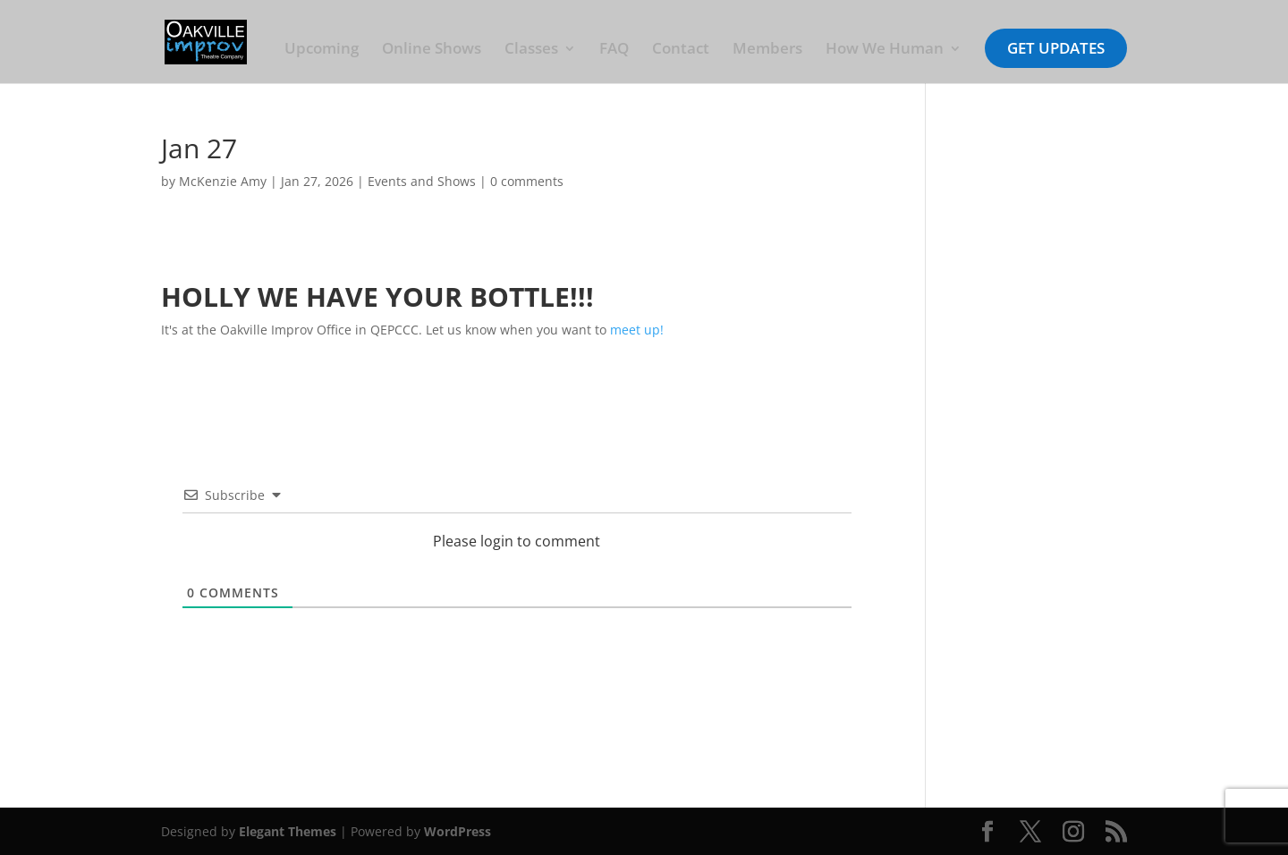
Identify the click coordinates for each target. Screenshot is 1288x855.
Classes (531, 50)
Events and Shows (422, 181)
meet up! (637, 329)
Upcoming (321, 50)
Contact (680, 50)
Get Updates (1056, 48)
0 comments (527, 181)
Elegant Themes (287, 831)
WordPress (457, 831)
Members (767, 50)
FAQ (614, 50)
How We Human (885, 50)
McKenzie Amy (223, 181)
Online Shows (431, 50)
